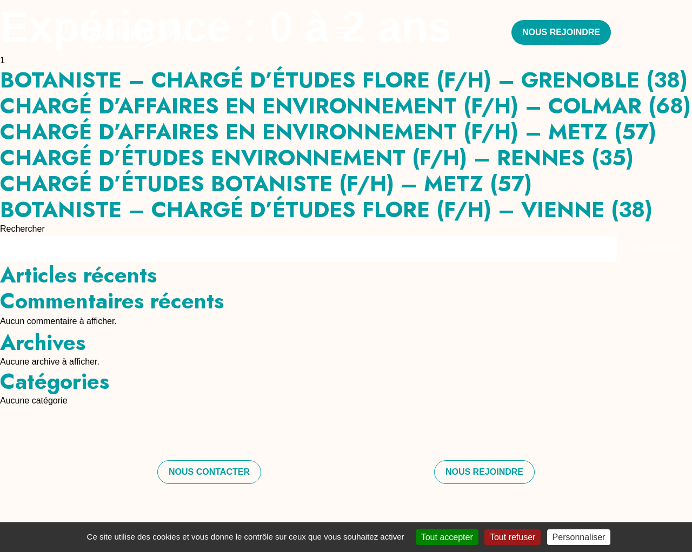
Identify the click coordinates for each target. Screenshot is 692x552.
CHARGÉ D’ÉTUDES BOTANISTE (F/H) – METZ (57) (266, 183)
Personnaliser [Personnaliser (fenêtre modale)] (579, 537)
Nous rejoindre (561, 32)
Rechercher (22, 228)
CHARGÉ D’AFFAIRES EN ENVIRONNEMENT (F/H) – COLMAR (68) (345, 106)
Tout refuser (512, 537)
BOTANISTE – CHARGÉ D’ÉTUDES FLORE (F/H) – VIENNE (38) (326, 209)
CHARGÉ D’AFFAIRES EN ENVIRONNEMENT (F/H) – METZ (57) (328, 131)
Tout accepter (447, 537)
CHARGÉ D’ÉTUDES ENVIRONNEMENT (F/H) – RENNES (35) (317, 157)
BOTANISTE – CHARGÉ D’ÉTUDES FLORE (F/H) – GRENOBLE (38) (344, 80)
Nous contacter (209, 471)
